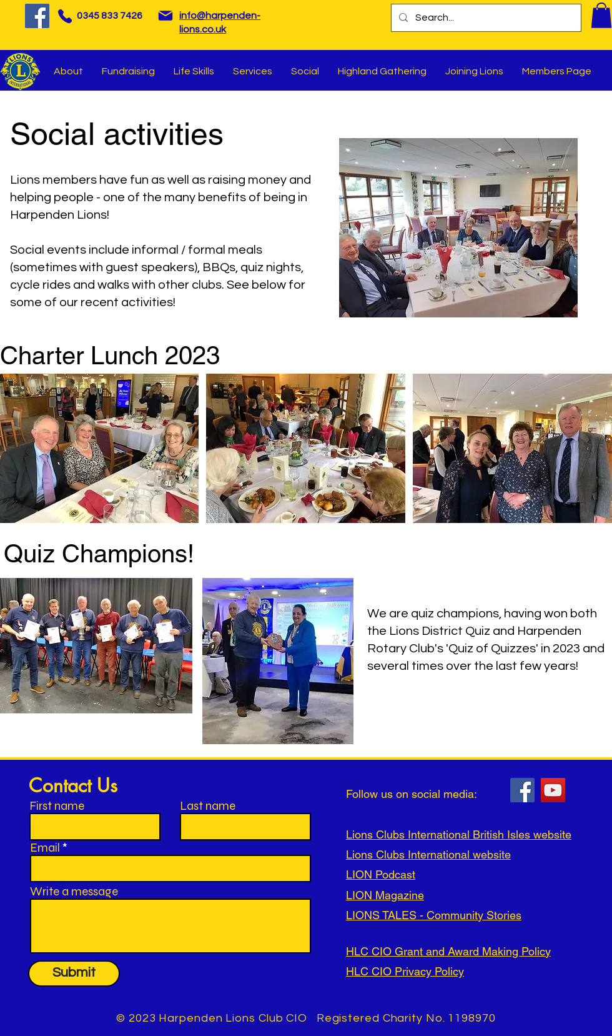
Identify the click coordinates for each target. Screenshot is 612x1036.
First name (56, 806)
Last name (207, 806)
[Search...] (485, 17)
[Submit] (74, 973)
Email (45, 848)
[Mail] (165, 15)
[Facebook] (37, 16)
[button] (601, 15)
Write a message (74, 891)
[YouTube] (553, 790)
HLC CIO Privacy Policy (405, 971)
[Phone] (64, 16)
